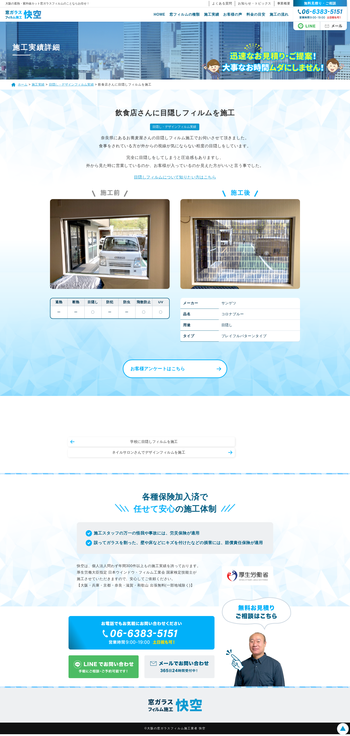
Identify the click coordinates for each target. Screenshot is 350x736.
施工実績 (214, 14)
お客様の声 (236, 14)
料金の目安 (259, 14)
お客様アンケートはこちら (154, 369)
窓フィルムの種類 (188, 14)
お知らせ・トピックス (258, 3)
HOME (163, 14)
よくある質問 (225, 3)
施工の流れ (282, 14)
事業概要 (287, 3)
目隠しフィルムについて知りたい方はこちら (175, 177)
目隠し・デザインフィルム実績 (174, 127)
